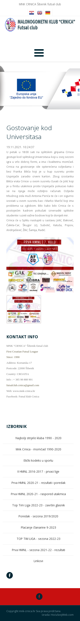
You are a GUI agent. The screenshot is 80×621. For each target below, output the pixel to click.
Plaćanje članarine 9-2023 (38, 527)
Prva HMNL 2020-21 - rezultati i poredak (38, 483)
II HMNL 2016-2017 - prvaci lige (38, 471)
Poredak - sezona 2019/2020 (38, 516)
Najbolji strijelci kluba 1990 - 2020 (38, 438)
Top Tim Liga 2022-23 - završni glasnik (38, 505)
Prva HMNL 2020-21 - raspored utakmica (38, 494)
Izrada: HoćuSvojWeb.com (58, 615)
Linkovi (38, 561)
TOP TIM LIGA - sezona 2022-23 (38, 539)
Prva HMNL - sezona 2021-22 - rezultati (38, 550)
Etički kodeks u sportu (38, 460)
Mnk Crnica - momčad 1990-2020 (38, 449)
